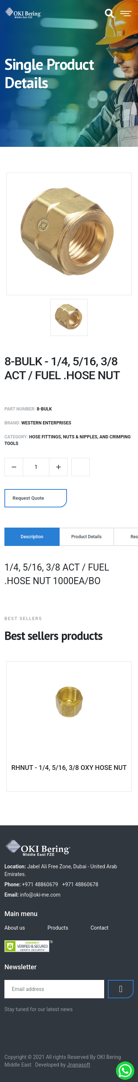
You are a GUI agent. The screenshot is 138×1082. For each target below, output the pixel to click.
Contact (100, 928)
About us (14, 928)
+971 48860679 (40, 884)
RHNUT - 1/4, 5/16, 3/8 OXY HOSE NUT (69, 767)
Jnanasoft (78, 1065)
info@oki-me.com (40, 895)
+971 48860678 (80, 884)
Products (57, 928)
